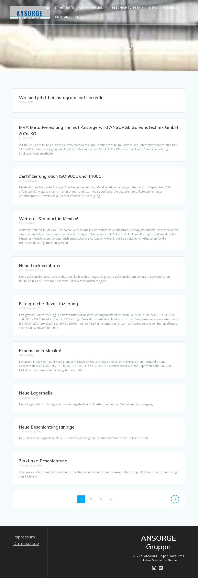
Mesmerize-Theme (164, 560)
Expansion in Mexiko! (40, 350)
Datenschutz (26, 543)
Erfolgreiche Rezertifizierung (48, 303)
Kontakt (62, 17)
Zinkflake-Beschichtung (43, 460)
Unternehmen (91, 7)
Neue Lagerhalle (36, 393)
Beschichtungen (126, 7)
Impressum (24, 536)
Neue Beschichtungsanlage (47, 427)
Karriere (170, 7)
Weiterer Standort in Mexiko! (48, 218)
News (153, 7)
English (82, 17)
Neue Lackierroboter (40, 265)
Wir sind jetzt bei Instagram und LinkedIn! (61, 97)
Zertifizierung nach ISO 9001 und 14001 (60, 176)
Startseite (64, 7)
